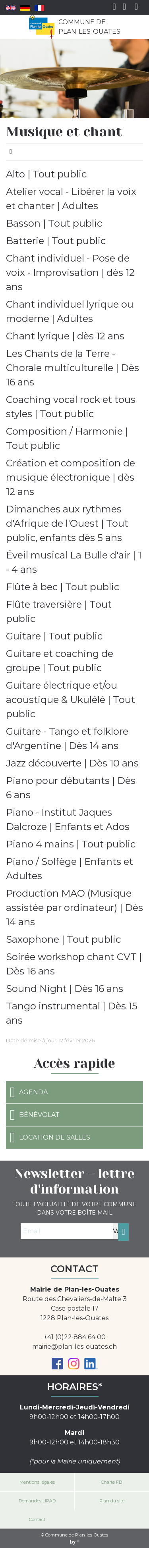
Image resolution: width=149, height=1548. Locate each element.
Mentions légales (37, 1482)
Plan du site (111, 1501)
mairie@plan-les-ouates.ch (74, 1346)
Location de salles (50, 1137)
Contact (37, 1519)
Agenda (29, 1092)
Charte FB (111, 1482)
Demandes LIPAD (37, 1501)
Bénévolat (35, 1115)
